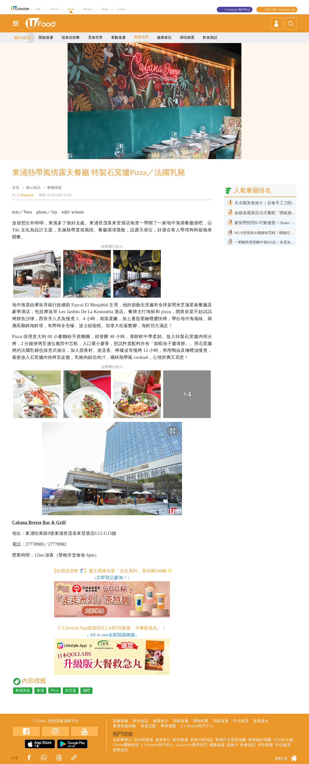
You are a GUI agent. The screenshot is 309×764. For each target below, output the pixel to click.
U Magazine (25, 195)
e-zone (121, 9)
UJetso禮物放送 (126, 745)
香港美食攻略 (124, 726)
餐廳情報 (141, 37)
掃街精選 (187, 37)
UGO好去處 (283, 740)
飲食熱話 (210, 37)
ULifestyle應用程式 (191, 745)
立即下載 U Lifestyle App (279, 9)
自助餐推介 (122, 740)
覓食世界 (95, 37)
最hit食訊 (33, 188)
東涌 (40, 690)
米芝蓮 (70, 690)
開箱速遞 (46, 37)
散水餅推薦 (143, 740)
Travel (54, 9)
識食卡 (232, 745)
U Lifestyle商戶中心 (197, 726)
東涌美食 (22, 690)
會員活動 (148, 726)
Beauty (88, 9)
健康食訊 (164, 37)
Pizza (54, 690)
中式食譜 (240, 721)
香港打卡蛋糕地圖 (230, 740)
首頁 (15, 188)
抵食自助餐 (71, 37)
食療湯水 (260, 721)
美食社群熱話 (201, 740)
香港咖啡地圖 (259, 740)
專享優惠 (168, 726)
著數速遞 (118, 37)
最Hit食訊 (22, 38)
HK (38, 9)
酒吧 (86, 690)
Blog (105, 9)
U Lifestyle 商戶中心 (237, 9)
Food (71, 9)
